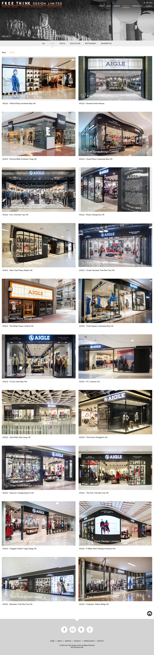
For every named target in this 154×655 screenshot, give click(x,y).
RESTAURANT (90, 43)
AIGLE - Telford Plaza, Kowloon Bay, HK (19, 103)
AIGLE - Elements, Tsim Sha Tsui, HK (17, 604)
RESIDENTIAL (106, 43)
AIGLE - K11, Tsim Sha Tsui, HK (15, 214)
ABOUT (108, 6)
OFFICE (62, 43)
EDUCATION (75, 43)
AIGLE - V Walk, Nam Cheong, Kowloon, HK (97, 548)
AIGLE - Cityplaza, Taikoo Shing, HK (94, 604)
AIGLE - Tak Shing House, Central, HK (18, 326)
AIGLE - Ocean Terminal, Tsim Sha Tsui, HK (97, 270)
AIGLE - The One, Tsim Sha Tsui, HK (94, 493)
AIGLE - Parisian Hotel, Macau (91, 103)
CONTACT (148, 6)
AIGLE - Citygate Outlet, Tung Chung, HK (20, 548)
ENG (150, 3)
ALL (43, 43)
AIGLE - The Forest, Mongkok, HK (93, 437)
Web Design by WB (77, 647)
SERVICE (117, 6)
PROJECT (126, 6)
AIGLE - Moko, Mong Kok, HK (91, 214)
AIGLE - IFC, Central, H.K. (89, 381)
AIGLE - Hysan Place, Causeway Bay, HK (95, 159)
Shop (4, 52)
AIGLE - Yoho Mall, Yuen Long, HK (17, 437)
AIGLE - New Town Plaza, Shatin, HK (18, 270)
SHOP (52, 43)
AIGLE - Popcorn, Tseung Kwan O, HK (18, 493)
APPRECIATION (137, 6)
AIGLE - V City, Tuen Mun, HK (15, 381)
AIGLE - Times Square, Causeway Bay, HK (96, 326)
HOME (101, 6)
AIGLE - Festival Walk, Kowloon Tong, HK (20, 159)
